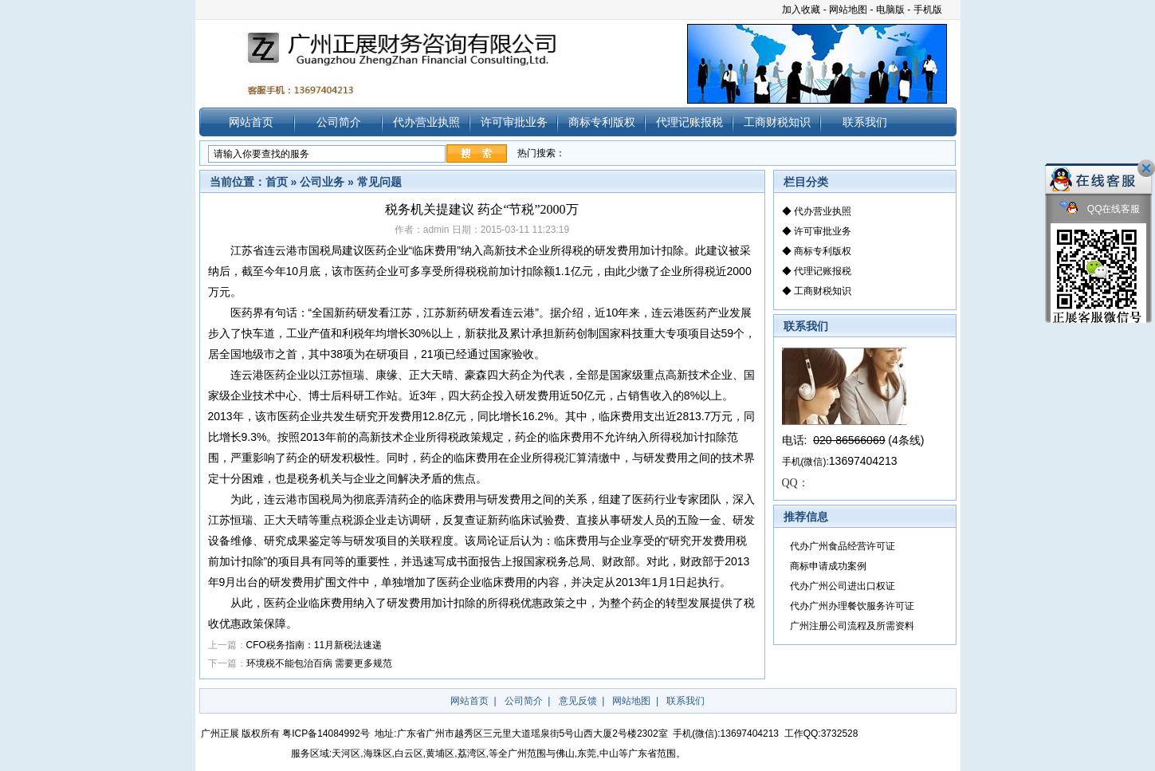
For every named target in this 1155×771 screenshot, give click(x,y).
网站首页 (251, 122)
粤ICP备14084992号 (325, 733)
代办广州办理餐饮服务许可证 (852, 606)
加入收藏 (801, 9)
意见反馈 (578, 700)
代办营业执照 (426, 122)
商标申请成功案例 (828, 566)
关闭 (1146, 168)
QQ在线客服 (1100, 209)
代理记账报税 (689, 122)
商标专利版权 (601, 122)
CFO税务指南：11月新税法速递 (314, 645)
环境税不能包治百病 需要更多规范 (319, 663)
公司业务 (322, 181)
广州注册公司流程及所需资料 (852, 625)
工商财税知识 (777, 122)
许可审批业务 (514, 122)
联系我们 (865, 122)
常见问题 (379, 181)
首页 (276, 181)
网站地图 (848, 9)
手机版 (927, 9)
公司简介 (338, 122)
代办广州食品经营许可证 (842, 546)
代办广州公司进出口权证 (842, 586)
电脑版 (890, 9)
